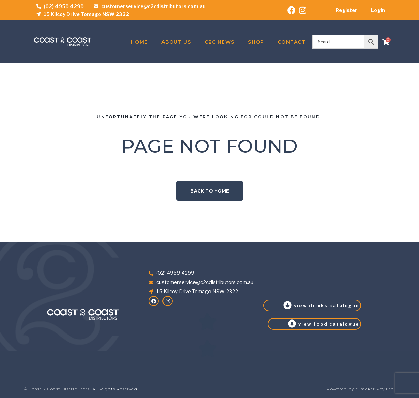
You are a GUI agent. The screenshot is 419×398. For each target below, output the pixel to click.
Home (139, 42)
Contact (291, 42)
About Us (176, 42)
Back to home (209, 191)
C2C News (220, 42)
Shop (256, 42)
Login (378, 10)
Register (346, 10)
